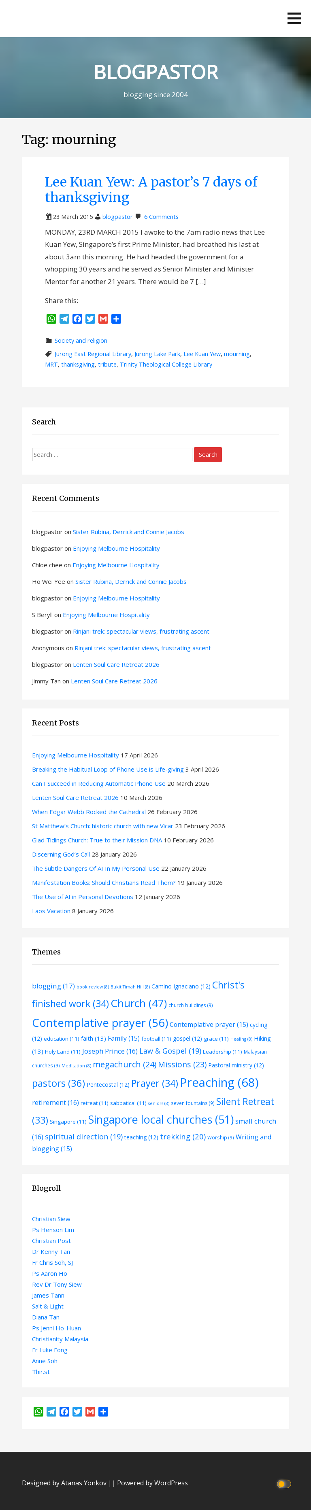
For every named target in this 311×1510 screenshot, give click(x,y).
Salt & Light (48, 1306)
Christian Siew (51, 1219)
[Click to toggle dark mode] (285, 1483)
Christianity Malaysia (60, 1339)
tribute (107, 364)
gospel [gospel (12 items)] (187, 1038)
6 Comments (161, 217)
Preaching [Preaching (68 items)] (219, 1082)
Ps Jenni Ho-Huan (56, 1328)
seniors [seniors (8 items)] (158, 1103)
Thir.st (41, 1372)
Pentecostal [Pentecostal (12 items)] (108, 1084)
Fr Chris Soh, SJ (52, 1262)
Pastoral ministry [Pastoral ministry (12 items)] (236, 1065)
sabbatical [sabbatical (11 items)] (128, 1103)
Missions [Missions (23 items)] (182, 1064)
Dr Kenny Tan (51, 1251)
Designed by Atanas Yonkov (65, 1482)
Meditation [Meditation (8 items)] (76, 1066)
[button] (294, 18)
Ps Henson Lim (53, 1230)
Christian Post (51, 1240)
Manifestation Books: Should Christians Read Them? (104, 882)
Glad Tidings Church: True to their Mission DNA (97, 840)
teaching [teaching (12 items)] (141, 1137)
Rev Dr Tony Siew (57, 1284)
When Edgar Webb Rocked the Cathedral (89, 812)
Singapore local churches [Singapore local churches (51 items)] (161, 1119)
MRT (51, 364)
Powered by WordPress (152, 1482)
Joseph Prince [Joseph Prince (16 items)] (110, 1051)
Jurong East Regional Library (93, 354)
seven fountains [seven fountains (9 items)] (193, 1103)
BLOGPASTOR (155, 72)
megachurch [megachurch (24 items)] (124, 1064)
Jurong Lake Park (157, 354)
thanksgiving (78, 364)
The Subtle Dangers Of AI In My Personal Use (96, 868)
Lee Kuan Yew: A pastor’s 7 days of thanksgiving (151, 190)
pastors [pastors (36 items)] (58, 1083)
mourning (237, 354)
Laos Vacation (51, 911)
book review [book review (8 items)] (93, 987)
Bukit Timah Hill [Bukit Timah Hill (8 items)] (130, 987)
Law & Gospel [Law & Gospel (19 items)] (170, 1051)
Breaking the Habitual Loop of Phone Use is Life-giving (108, 769)
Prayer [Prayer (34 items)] (154, 1083)
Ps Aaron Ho (49, 1273)
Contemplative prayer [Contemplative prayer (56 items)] (100, 1022)
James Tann (48, 1295)
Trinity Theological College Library (166, 364)
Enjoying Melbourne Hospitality (116, 548)
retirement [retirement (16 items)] (55, 1102)
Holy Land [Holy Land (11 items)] (63, 1051)
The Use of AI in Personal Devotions (82, 897)
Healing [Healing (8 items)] (241, 1039)
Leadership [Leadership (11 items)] (222, 1051)
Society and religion (81, 340)
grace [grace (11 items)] (216, 1038)
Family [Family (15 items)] (124, 1038)
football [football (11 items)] (156, 1038)
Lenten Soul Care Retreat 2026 (116, 664)
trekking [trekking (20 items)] (183, 1136)
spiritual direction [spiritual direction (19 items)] (84, 1136)
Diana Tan (46, 1317)
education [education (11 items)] (61, 1038)
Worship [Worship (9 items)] (220, 1137)
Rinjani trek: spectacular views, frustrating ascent (141, 631)
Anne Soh (45, 1361)
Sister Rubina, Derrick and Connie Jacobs (128, 532)
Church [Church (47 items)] (139, 1003)
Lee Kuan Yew (202, 354)
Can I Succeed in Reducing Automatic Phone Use (99, 783)
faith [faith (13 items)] (93, 1038)
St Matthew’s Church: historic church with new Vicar (102, 826)
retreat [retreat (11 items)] (95, 1103)
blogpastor (117, 217)
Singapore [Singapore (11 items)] (68, 1121)
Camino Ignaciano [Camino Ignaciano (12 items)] (181, 986)
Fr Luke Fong (50, 1350)
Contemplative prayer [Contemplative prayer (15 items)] (209, 1024)
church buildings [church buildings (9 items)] (190, 1005)
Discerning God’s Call (61, 854)
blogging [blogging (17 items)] (53, 985)
